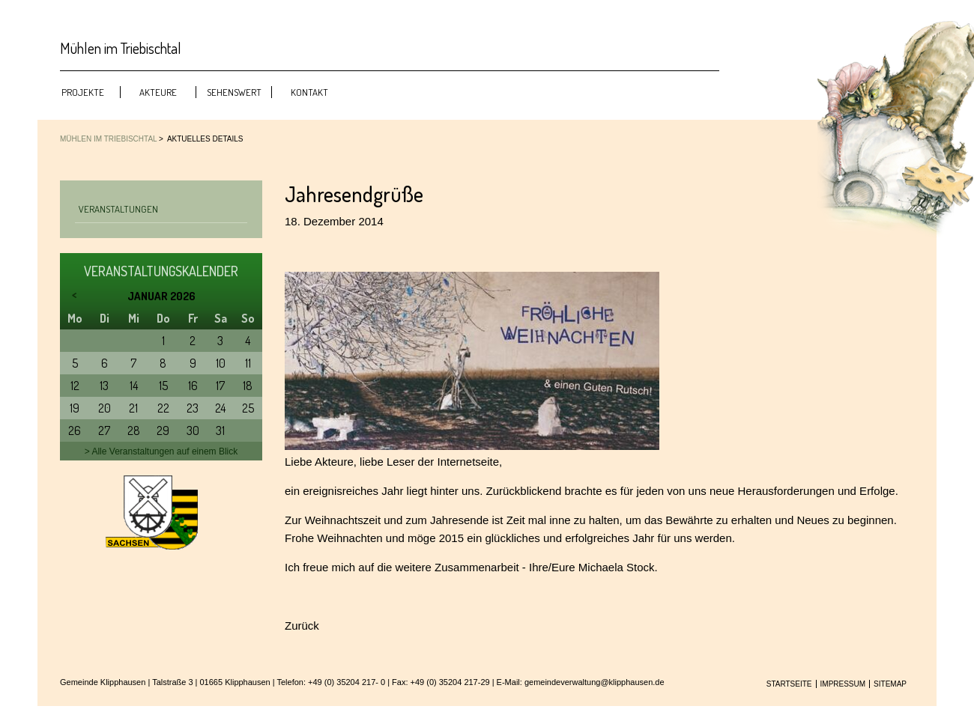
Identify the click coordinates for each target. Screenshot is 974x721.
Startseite (789, 684)
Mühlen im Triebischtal (108, 139)
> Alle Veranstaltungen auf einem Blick (161, 451)
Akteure (158, 92)
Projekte (82, 92)
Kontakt (309, 92)
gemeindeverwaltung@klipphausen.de (594, 682)
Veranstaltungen (118, 209)
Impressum (843, 684)
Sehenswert (234, 92)
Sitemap (890, 684)
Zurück (302, 625)
